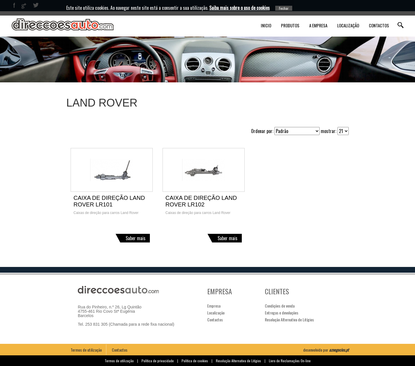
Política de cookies (195, 360)
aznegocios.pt (339, 350)
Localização (348, 25)
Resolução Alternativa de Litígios (289, 319)
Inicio (266, 25)
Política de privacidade (158, 360)
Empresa (213, 306)
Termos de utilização (86, 350)
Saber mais (136, 238)
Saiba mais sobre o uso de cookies (239, 7)
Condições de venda (280, 306)
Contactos (379, 25)
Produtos (290, 25)
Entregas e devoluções (281, 313)
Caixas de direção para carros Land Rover (105, 213)
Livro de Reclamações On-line (290, 360)
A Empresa (318, 25)
